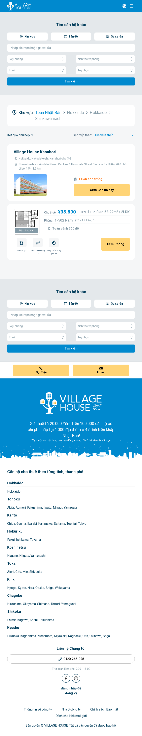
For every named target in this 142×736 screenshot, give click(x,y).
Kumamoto (44, 636)
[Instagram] (76, 678)
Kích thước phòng (105, 59)
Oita (85, 636)
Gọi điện (41, 372)
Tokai (11, 563)
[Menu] (131, 6)
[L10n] (124, 6)
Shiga (50, 588)
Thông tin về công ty (38, 709)
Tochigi (72, 524)
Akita (10, 507)
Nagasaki (74, 636)
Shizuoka (35, 572)
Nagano (12, 556)
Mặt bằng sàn (26, 230)
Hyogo (11, 588)
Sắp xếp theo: (82, 135)
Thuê (36, 70)
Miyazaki (60, 636)
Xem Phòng (115, 244)
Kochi (34, 620)
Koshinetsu (16, 547)
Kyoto (22, 588)
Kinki (11, 579)
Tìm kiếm (71, 81)
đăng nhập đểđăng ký (71, 690)
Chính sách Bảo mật (104, 709)
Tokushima (46, 620)
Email (101, 372)
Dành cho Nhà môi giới (71, 716)
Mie (25, 572)
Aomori (21, 507)
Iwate (47, 507)
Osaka (39, 588)
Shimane (43, 604)
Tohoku (13, 499)
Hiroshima (14, 604)
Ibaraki (32, 524)
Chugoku (14, 595)
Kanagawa (45, 524)
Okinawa (95, 636)
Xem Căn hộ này (102, 190)
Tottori (55, 604)
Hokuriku (15, 531)
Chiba (11, 524)
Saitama (59, 524)
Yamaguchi (68, 604)
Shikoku (14, 611)
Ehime (11, 620)
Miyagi (57, 507)
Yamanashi (38, 556)
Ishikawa (22, 540)
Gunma (21, 524)
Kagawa (22, 620)
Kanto (12, 515)
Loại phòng (36, 59)
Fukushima (34, 507)
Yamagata (70, 507)
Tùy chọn (105, 70)
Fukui (11, 540)
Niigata (24, 556)
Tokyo (82, 524)
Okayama (29, 604)
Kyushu (13, 627)
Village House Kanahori (35, 151)
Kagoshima (28, 636)
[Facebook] (66, 678)
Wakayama (62, 588)
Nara (31, 588)
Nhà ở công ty (71, 709)
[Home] (71, 402)
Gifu (18, 572)
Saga (106, 636)
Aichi (10, 572)
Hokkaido (15, 483)
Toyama (35, 540)
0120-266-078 (74, 659)
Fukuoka (13, 636)
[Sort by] (115, 135)
